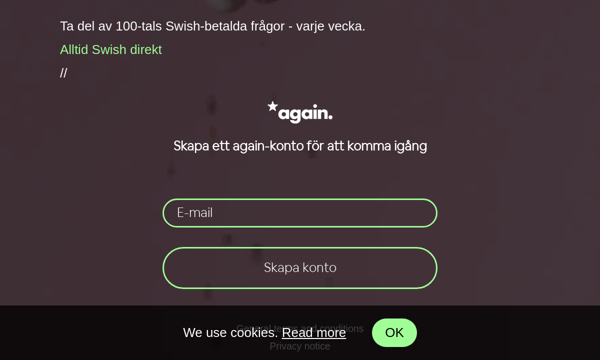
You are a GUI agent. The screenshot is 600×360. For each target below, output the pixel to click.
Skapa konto (300, 268)
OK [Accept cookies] (394, 332)
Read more (314, 332)
